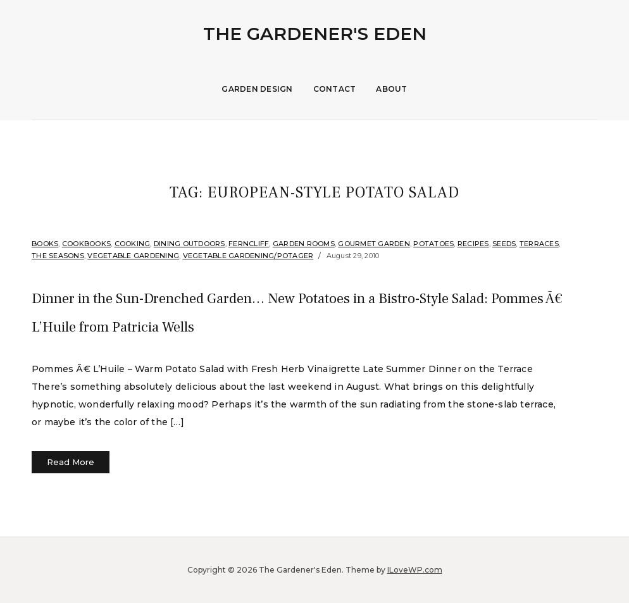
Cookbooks (86, 243)
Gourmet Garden (374, 243)
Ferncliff (248, 243)
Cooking (133, 243)
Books (45, 243)
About (391, 89)
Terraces (539, 243)
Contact (334, 89)
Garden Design (256, 89)
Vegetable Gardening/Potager (248, 255)
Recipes (473, 243)
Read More (70, 462)
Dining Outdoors (189, 243)
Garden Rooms (304, 243)
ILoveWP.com (414, 570)
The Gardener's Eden (315, 33)
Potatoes (433, 243)
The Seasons (58, 255)
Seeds (504, 243)
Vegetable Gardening (133, 255)
